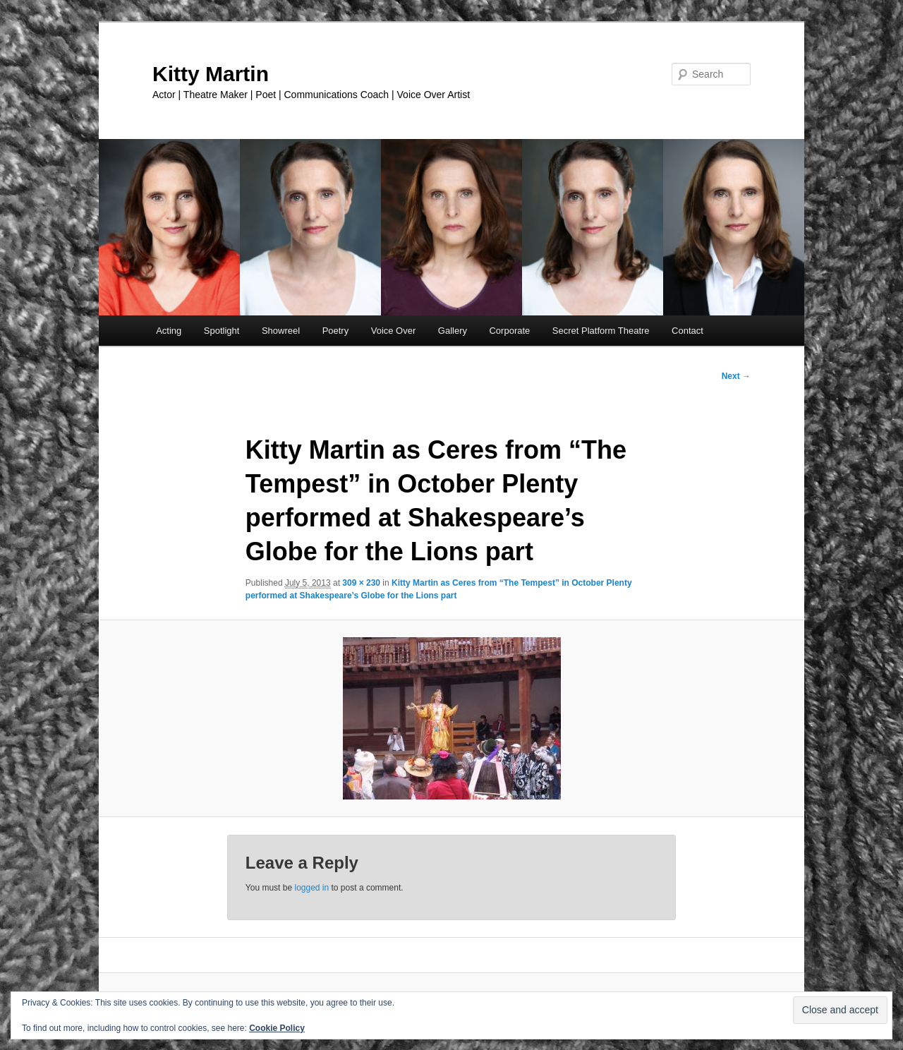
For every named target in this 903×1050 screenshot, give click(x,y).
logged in (311, 888)
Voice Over (393, 330)
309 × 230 (361, 583)
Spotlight (222, 330)
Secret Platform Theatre (601, 330)
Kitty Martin (210, 73)
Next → (736, 376)
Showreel (281, 330)
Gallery (452, 330)
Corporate (509, 330)
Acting (168, 330)
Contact (687, 330)
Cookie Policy (277, 1028)
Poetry (335, 330)
